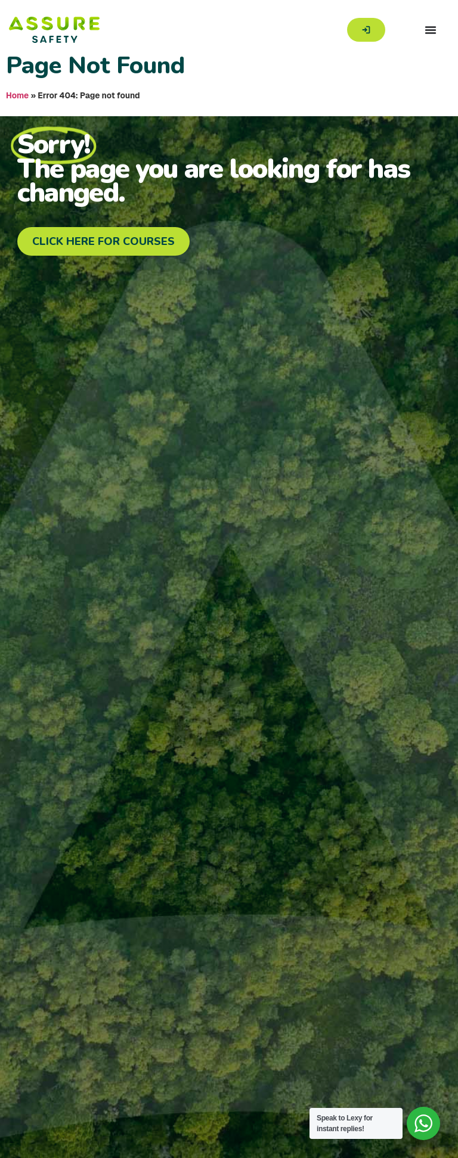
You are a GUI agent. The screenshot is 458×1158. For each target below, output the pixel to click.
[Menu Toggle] (431, 30)
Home (17, 95)
